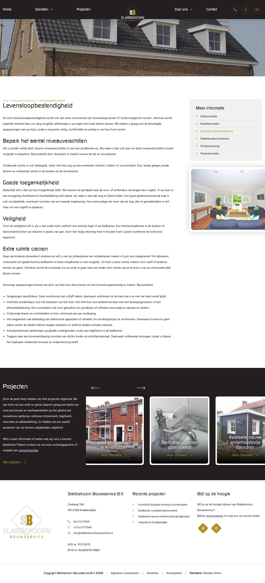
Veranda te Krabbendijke (151, 523)
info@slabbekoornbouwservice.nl (92, 534)
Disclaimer (152, 574)
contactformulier (29, 450)
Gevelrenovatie (210, 124)
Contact (210, 9)
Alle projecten (14, 462)
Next (259, 47)
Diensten (41, 9)
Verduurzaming (210, 147)
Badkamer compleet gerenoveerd (156, 511)
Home (7, 9)
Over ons (181, 9)
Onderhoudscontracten (215, 139)
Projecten (83, 9)
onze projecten (215, 516)
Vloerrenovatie (210, 154)
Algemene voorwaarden (123, 574)
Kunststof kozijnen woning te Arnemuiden (162, 505)
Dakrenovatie (209, 116)
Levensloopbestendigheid (217, 131)
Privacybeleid (174, 574)
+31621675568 (80, 528)
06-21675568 (78, 522)
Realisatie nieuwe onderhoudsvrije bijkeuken (164, 517)
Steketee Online (214, 574)
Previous (5, 47)
